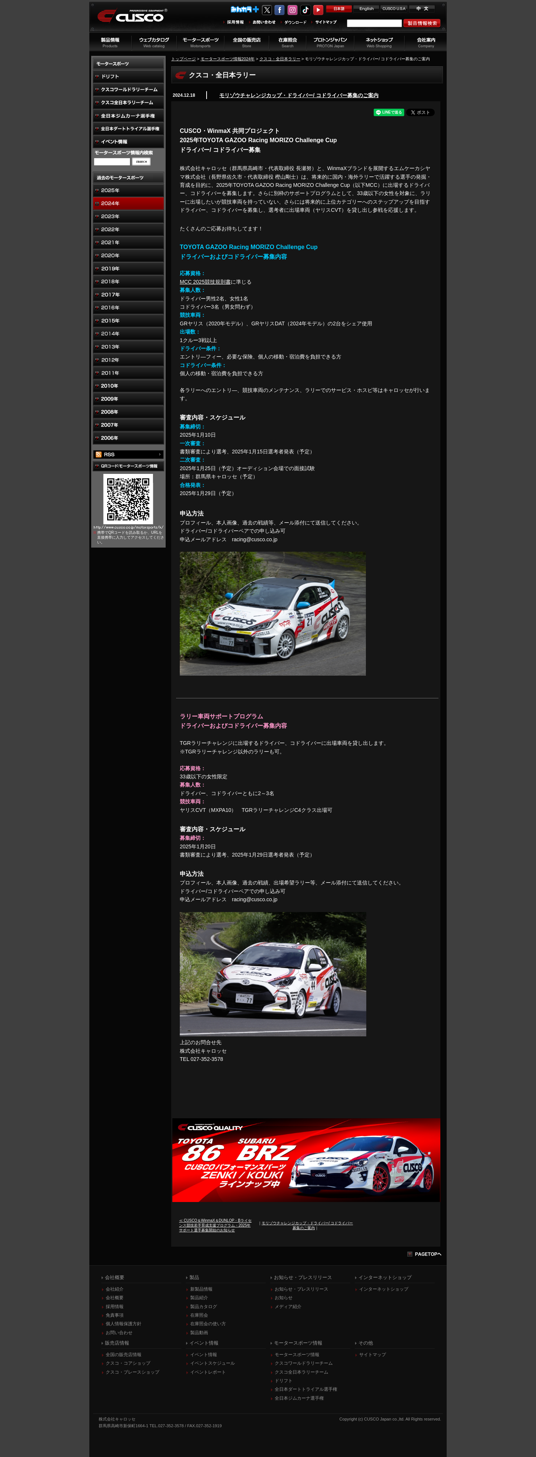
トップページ (183, 59)
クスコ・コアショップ (128, 1363)
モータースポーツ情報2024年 (228, 59)
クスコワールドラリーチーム (304, 1363)
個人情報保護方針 (123, 1323)
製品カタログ (203, 1306)
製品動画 (199, 1332)
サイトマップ (372, 1354)
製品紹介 (199, 1297)
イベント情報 (203, 1354)
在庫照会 (199, 1315)
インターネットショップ (383, 1289)
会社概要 (115, 1297)
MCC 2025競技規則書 (205, 282)
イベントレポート (208, 1372)
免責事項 (115, 1315)
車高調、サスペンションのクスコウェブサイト (138, 19)
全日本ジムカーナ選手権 (299, 1398)
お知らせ (284, 1297)
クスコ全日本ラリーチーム (301, 1372)
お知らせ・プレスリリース (301, 1289)
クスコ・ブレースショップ (132, 1372)
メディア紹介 (288, 1306)
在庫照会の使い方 (208, 1323)
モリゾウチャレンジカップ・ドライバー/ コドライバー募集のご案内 (299, 95)
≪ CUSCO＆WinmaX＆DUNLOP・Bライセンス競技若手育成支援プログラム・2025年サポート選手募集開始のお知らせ (215, 1225)
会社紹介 (115, 1289)
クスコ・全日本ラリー (279, 59)
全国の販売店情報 (123, 1354)
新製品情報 (201, 1289)
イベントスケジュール (212, 1363)
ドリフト (284, 1380)
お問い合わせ (119, 1332)
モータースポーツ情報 (297, 1354)
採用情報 (115, 1306)
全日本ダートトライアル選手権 (306, 1389)
